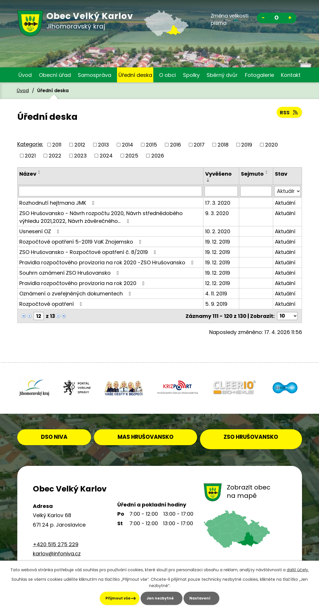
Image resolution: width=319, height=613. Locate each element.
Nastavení (211, 598)
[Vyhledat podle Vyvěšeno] (221, 191)
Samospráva (94, 75)
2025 (131, 155)
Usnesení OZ (40, 231)
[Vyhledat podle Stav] (287, 191)
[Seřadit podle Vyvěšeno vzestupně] (208, 179)
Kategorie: (30, 144)
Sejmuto (252, 173)
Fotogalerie (259, 75)
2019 (246, 144)
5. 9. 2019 (216, 304)
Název (27, 173)
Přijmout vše (96, 598)
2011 (56, 144)
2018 (223, 144)
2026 (157, 155)
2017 (199, 144)
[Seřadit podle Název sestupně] (39, 173)
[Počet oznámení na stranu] (287, 316)
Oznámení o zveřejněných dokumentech (76, 293)
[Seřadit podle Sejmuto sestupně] (267, 173)
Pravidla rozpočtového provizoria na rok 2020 (83, 283)
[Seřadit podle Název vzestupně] (39, 171)
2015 (151, 144)
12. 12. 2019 (217, 283)
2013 (103, 144)
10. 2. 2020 (217, 231)
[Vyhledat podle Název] (110, 191)
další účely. (298, 569)
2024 (106, 155)
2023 (80, 155)
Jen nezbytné (155, 598)
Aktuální (285, 202)
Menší (263, 18)
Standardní (276, 18)
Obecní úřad (55, 75)
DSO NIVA (62, 432)
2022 (55, 155)
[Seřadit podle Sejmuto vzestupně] (267, 171)
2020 (271, 144)
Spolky (191, 75)
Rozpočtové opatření (51, 304)
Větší (290, 18)
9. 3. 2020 (217, 213)
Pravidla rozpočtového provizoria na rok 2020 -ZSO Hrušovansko (107, 262)
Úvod (25, 75)
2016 (175, 144)
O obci (167, 75)
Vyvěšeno (218, 173)
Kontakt (291, 75)
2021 (30, 155)
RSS (289, 112)
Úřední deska (135, 75)
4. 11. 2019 (216, 293)
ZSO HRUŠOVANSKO (255, 432)
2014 (127, 144)
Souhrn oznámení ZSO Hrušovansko (70, 272)
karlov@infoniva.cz (57, 550)
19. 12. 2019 (217, 241)
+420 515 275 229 (55, 540)
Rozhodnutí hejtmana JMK (58, 202)
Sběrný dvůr (222, 75)
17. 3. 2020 (217, 202)
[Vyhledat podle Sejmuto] (256, 191)
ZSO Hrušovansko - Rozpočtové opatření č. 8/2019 (88, 252)
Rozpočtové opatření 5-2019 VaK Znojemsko (81, 241)
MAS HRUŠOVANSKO (158, 432)
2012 (79, 144)
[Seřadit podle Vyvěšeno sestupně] (208, 181)
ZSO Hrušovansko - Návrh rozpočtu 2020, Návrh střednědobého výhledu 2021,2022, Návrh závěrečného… (101, 217)
